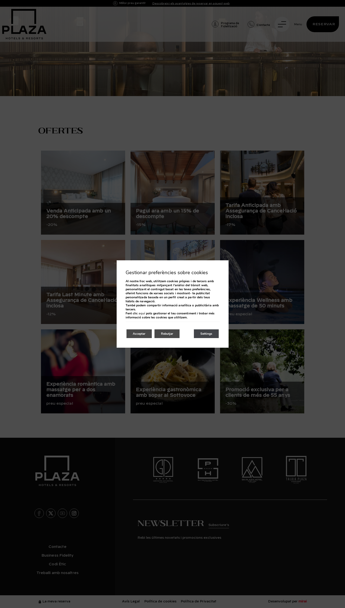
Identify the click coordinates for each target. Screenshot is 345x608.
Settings (206, 334)
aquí (142, 313)
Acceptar (139, 334)
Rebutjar (168, 334)
